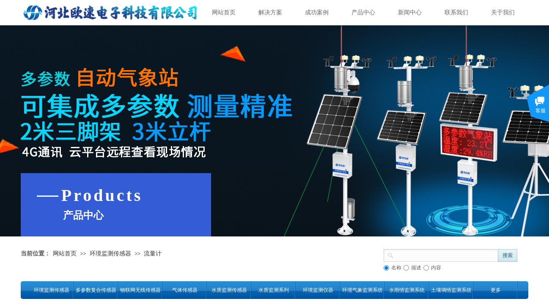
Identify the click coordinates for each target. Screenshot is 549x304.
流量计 (153, 253)
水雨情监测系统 (407, 290)
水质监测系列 (273, 290)
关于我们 (503, 12)
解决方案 (270, 12)
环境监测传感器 (110, 253)
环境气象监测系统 (362, 290)
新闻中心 (410, 12)
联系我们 (456, 12)
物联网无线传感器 (140, 290)
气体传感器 (185, 290)
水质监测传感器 (229, 290)
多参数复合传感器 (96, 290)
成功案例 (317, 12)
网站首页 (224, 12)
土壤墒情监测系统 (451, 290)
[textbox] (446, 254)
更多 (496, 290)
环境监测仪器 (318, 290)
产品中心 (363, 12)
